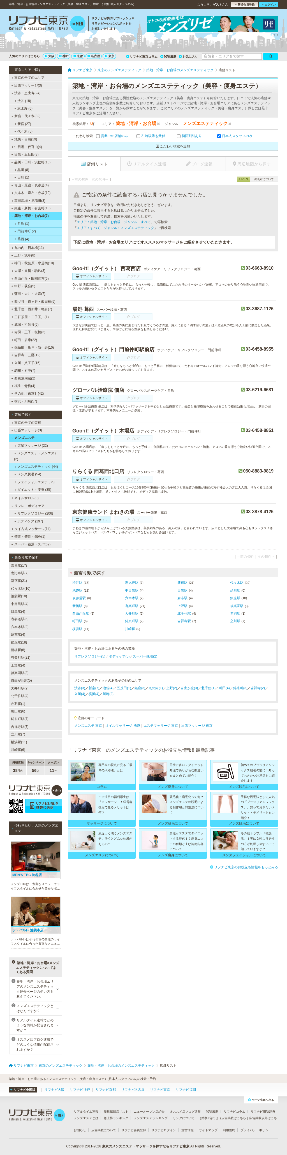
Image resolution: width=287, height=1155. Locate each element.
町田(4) (224, 688)
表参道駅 (79, 598)
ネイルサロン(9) (25, 498)
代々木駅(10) (20, 589)
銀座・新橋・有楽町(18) (31, 208)
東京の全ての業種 (26, 423)
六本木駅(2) (20, 627)
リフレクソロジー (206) (34, 513)
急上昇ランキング (116, 1118)
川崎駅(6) (18, 750)
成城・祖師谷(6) (25, 325)
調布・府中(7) (23, 370)
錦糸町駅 (131, 621)
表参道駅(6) (20, 619)
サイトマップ (208, 1130)
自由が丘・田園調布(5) (30, 279)
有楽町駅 (131, 606)
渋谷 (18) (23, 101)
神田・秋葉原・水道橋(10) (32, 263)
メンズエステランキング (151, 1118)
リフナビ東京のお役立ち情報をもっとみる (244, 867)
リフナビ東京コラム (142, 56)
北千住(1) (208, 688)
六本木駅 (131, 598)
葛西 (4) (22, 239)
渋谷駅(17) (19, 566)
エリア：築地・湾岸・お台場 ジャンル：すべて (114, 222)
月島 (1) (22, 224)
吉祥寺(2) (258, 688)
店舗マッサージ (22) (31, 446)
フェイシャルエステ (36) (35, 482)
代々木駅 (237, 583)
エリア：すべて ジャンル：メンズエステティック (115, 228)
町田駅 (77, 621)
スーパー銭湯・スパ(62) (31, 544)
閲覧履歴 (168, 56)
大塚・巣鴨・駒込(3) (28, 271)
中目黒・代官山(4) (26, 147)
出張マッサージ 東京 (196, 726)
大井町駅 (131, 613)
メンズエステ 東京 (88, 726)
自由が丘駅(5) (21, 680)
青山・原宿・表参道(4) (30, 185)
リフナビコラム (234, 1111)
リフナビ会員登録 (133, 1130)
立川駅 (235, 621)
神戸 (64, 56)
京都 (78, 56)
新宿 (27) (23, 124)
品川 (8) (22, 170)
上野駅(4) (18, 665)
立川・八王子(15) (26, 363)
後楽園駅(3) (20, 673)
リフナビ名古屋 (133, 1090)
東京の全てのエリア (28, 78)
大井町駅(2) (20, 688)
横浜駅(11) (19, 742)
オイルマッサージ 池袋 (122, 726)
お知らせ (80, 1130)
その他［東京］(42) (27, 393)
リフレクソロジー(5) (89, 656)
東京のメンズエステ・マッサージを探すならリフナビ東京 (145, 1146)
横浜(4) (94, 694)
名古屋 (93, 56)
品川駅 (235, 590)
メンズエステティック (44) (36, 467)
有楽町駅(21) (20, 657)
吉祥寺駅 (184, 621)
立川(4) (79, 694)
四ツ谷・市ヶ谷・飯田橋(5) (33, 302)
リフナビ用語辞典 (263, 1111)
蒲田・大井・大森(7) (28, 294)
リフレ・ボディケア (28, 506)
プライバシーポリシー (255, 1130)
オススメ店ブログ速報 (185, 1111)
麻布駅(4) (18, 634)
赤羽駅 (235, 613)
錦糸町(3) (240, 688)
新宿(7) (94, 688)
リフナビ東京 (160, 1090)
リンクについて (184, 1118)
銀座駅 (235, 598)
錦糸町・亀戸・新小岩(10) (32, 347)
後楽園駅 (237, 606)
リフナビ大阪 (54, 1090)
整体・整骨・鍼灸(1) (28, 536)
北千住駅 (184, 613)
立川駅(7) (18, 734)
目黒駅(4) (18, 612)
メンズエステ (22, 438)
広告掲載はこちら (233, 1118)
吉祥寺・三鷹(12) (26, 355)
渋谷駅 (77, 583)
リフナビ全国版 (22, 1089)
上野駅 (182, 606)
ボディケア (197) (29, 521)
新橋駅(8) (18, 650)
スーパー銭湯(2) (145, 656)
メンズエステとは (86, 1118)
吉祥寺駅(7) (20, 727)
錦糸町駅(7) (20, 719)
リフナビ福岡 (186, 1090)
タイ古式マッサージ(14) (31, 529)
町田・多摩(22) (24, 340)
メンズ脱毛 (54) (28, 474)
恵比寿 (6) (24, 108)
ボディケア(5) (119, 656)
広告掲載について (103, 1130)
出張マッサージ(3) (26, 85)
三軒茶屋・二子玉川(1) (30, 317)
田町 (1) (22, 177)
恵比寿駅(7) (20, 573)
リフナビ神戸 (80, 1090)
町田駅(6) (18, 711)
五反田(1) (124, 688)
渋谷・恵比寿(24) (25, 93)
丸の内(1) (156, 688)
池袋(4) (108, 688)
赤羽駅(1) (18, 704)
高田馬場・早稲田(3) (28, 201)
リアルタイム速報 (86, 1111)
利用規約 (229, 1130)
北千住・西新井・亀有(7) (31, 309)
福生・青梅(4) (23, 386)
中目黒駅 (131, 590)
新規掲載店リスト (116, 1111)
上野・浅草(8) (23, 255)
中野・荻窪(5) (23, 286)
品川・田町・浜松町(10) (30, 162)
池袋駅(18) (19, 596)
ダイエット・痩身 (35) (33, 490)
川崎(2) (108, 694)
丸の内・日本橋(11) (27, 248)
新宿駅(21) (19, 581)
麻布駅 (182, 598)
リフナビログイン (163, 1130)
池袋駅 (77, 590)
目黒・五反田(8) (25, 154)
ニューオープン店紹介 (149, 1111)
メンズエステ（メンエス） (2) (36, 456)
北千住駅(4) (20, 696)
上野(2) (171, 688)
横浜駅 (77, 629)
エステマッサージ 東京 (161, 726)
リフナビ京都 (106, 1090)
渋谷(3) (79, 688)
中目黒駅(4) (20, 604)
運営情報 (187, 1130)
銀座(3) (140, 688)
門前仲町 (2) (25, 231)
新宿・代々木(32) (25, 116)
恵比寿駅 (131, 583)
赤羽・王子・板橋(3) (28, 332)
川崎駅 (130, 629)
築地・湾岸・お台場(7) (29, 216)
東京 (109, 56)
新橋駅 (77, 606)
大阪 (49, 56)
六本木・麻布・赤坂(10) (31, 193)
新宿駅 (182, 583)
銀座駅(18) (19, 642)
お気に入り (188, 56)
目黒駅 (182, 590)
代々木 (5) (24, 131)
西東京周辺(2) (23, 378)
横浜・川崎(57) (24, 401)
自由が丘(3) (189, 688)
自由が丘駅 (80, 613)
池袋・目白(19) (24, 139)
